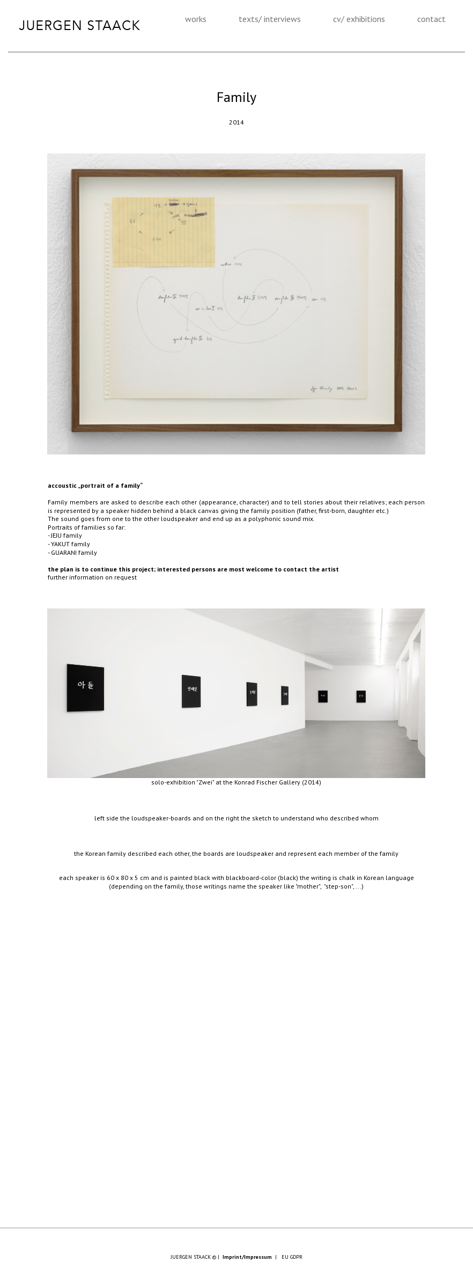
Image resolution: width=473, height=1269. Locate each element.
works (195, 18)
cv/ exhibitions (359, 18)
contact (431, 18)
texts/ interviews (270, 18)
